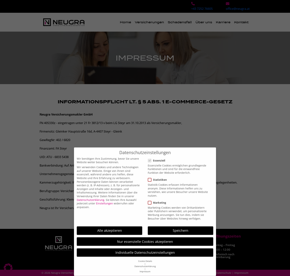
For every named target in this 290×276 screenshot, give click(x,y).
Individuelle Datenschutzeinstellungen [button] (145, 249)
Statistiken (158, 176)
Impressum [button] (145, 268)
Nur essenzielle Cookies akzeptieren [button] (145, 238)
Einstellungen (104, 200)
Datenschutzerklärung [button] (145, 262)
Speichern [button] (180, 227)
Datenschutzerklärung (90, 196)
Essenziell (158, 156)
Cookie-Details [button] (145, 257)
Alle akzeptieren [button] (109, 227)
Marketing (158, 199)
